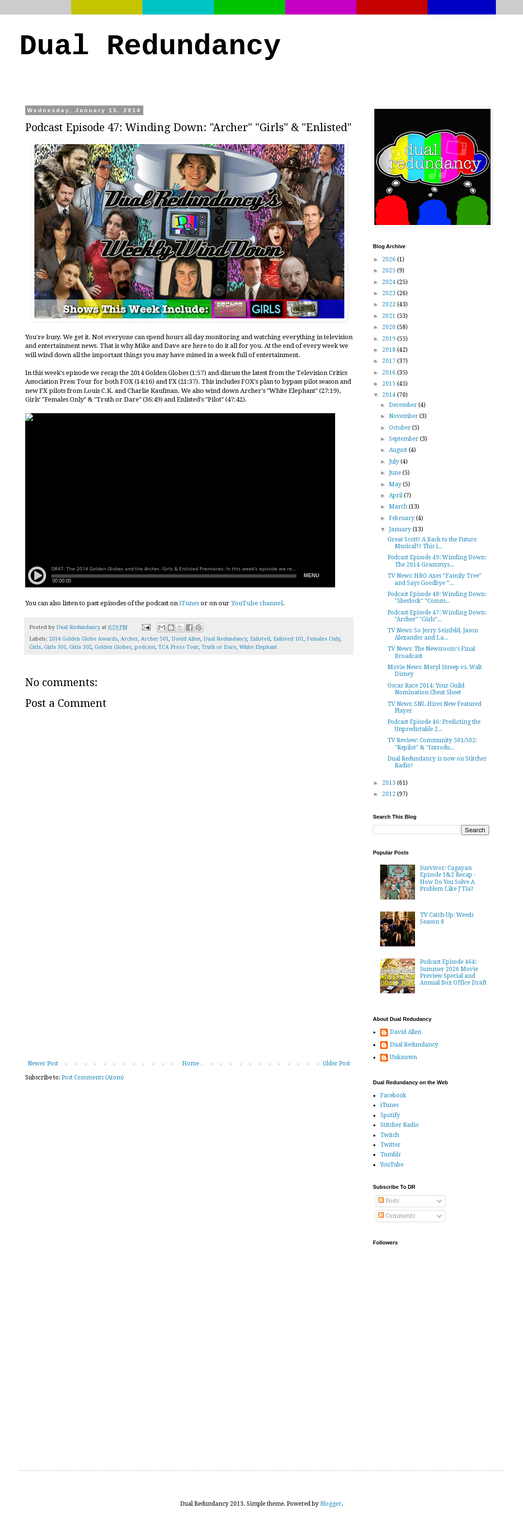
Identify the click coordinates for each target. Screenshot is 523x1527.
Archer (129, 639)
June (395, 472)
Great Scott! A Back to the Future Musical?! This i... (432, 543)
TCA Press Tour (178, 647)
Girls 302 (80, 647)
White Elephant (258, 647)
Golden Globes (113, 647)
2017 (389, 361)
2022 (389, 304)
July (394, 461)
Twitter (390, 1144)
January (401, 529)
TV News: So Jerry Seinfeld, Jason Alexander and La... (432, 634)
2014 (389, 394)
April (396, 495)
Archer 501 (155, 639)
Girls (35, 647)
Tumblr (390, 1154)
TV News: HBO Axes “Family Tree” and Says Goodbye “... (434, 579)
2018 (389, 349)
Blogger (330, 1503)
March (399, 506)
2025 (389, 270)
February (402, 518)
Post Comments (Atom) (93, 1077)
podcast (145, 647)
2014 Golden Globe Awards (83, 639)
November (404, 416)
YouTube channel (257, 603)
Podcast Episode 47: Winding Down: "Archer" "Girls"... (436, 616)
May (396, 484)
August (399, 450)
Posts (388, 1201)
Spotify (390, 1115)
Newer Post (43, 1063)
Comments (396, 1216)
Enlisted (260, 639)
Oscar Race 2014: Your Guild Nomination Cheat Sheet (425, 689)
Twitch (389, 1135)
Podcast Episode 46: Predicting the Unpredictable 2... (433, 725)
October (400, 427)
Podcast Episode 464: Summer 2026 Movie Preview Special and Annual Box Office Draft (453, 972)
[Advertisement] (189, 987)
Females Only (323, 639)
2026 (389, 259)
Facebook (393, 1095)
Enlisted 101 (288, 639)
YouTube (391, 1164)
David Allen (185, 639)
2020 (389, 327)
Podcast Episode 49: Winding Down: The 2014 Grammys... (436, 561)
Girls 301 (55, 647)
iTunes (189, 603)
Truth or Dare (218, 647)
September (404, 438)
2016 (389, 372)
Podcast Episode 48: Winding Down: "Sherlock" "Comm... (436, 597)
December (403, 405)
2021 (389, 316)
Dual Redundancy (150, 46)
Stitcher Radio (399, 1125)
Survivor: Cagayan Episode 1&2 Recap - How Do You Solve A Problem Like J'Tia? (448, 878)
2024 (389, 282)
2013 (389, 782)
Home (190, 1063)
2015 (389, 383)
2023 (389, 293)
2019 (389, 338)
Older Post (336, 1063)
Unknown (403, 1057)
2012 (389, 794)
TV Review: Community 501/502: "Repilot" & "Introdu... (432, 743)
